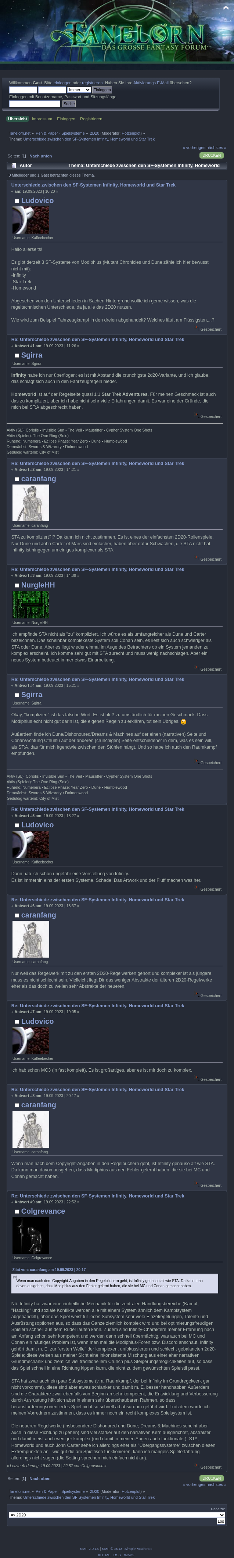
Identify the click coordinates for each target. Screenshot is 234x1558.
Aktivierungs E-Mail (151, 83)
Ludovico (37, 200)
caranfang (38, 479)
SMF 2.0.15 (89, 1549)
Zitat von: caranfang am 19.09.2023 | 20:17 (49, 1270)
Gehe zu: (218, 1509)
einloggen (63, 83)
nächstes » (216, 147)
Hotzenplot (131, 133)
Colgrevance (43, 1211)
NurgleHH (38, 585)
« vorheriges (194, 147)
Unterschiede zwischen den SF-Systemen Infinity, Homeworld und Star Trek (93, 185)
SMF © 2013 (112, 1549)
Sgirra (32, 355)
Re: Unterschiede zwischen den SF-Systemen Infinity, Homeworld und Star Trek (97, 339)
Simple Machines (138, 1549)
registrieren (92, 83)
